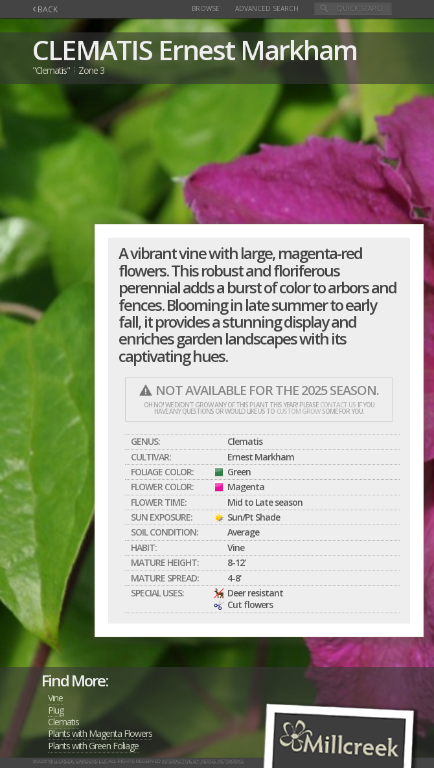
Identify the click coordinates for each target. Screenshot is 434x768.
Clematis (63, 722)
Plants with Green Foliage (93, 746)
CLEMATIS (92, 49)
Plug (55, 710)
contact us (338, 404)
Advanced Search (267, 8)
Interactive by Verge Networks (203, 761)
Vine (55, 698)
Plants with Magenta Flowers (100, 733)
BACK (45, 9)
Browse (206, 8)
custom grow (298, 411)
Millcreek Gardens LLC (78, 761)
